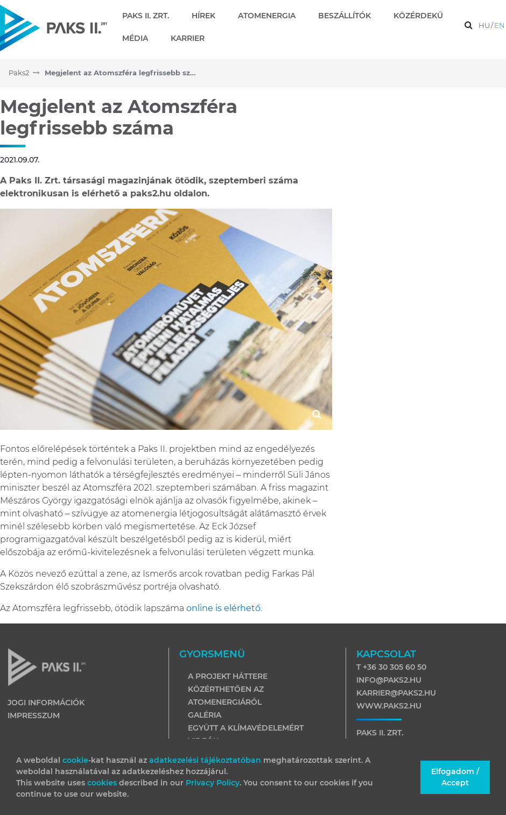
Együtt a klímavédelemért (246, 728)
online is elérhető (223, 608)
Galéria (204, 715)
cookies (103, 783)
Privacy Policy (213, 783)
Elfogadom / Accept (455, 777)
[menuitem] (150, 15)
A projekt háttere (228, 676)
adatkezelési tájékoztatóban (205, 760)
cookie (75, 760)
